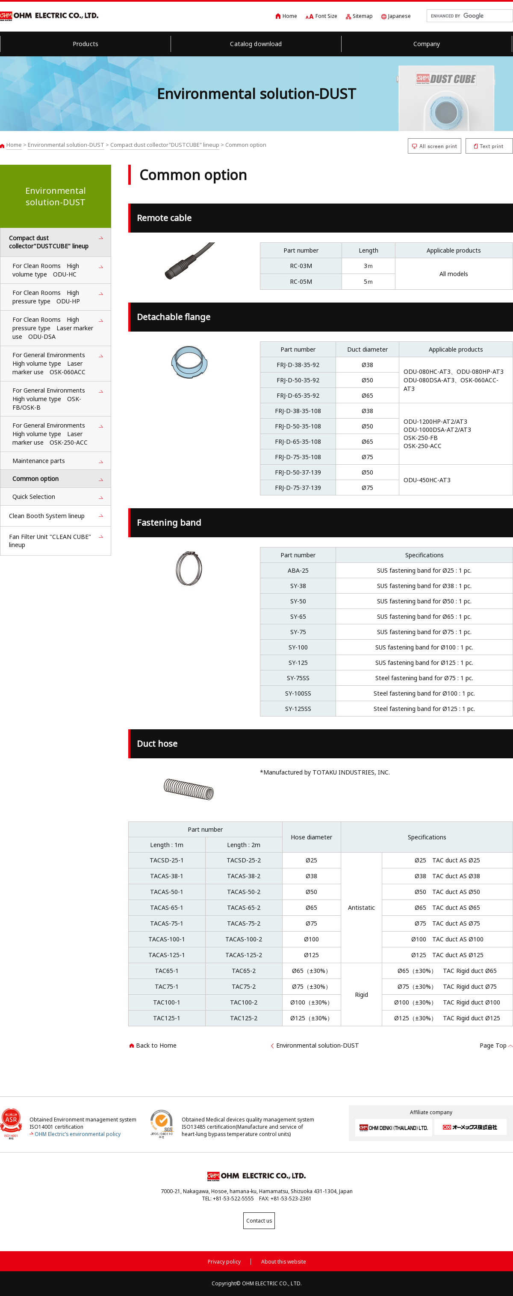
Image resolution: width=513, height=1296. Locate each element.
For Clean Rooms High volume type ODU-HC (45, 270)
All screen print (434, 146)
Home (290, 16)
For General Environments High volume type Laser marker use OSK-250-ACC (51, 433)
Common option (35, 479)
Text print (489, 146)
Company (426, 44)
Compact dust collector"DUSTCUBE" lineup (164, 145)
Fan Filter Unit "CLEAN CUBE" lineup (50, 541)
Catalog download (256, 44)
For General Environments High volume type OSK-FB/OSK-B (51, 398)
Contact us (256, 1220)
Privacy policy (224, 1260)
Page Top (493, 1045)
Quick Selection (33, 496)
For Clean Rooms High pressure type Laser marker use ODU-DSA (52, 328)
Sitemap (363, 16)
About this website (283, 1260)
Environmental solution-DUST (66, 145)
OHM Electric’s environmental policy (78, 1134)
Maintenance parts (38, 461)
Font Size (326, 16)
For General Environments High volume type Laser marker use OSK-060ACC (51, 363)
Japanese (399, 16)
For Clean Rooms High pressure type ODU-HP (46, 296)
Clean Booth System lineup (47, 516)
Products (85, 44)
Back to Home (156, 1045)
